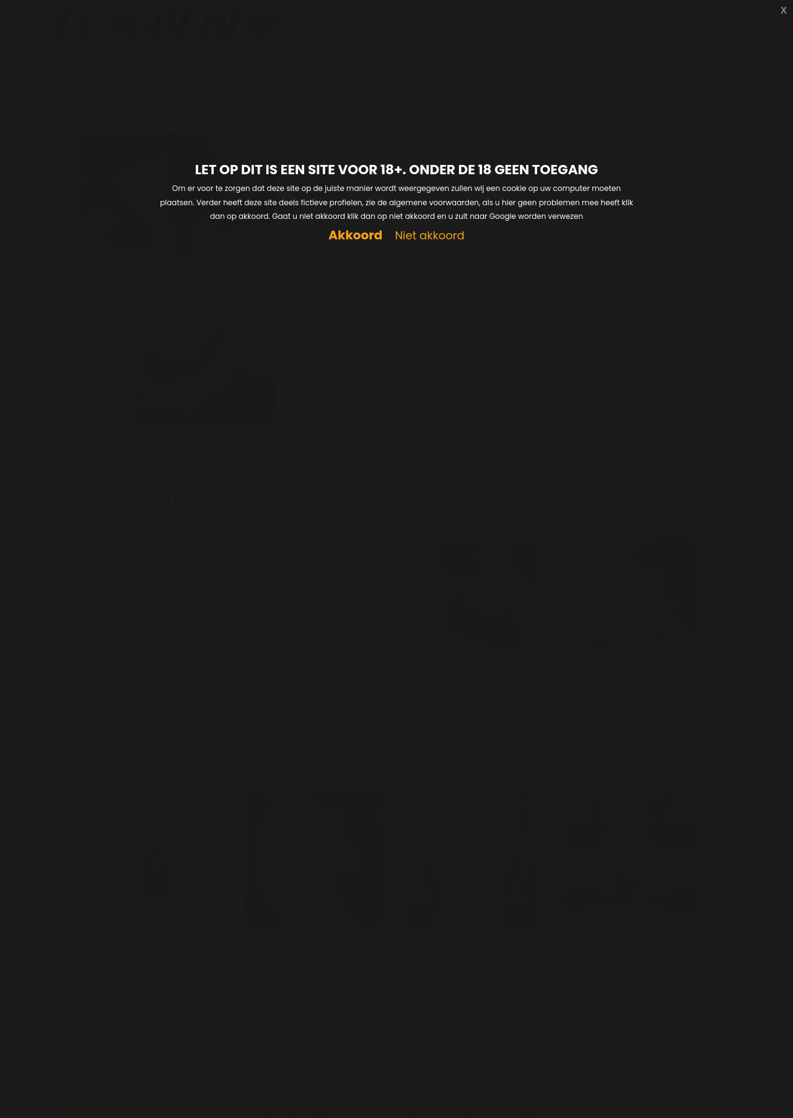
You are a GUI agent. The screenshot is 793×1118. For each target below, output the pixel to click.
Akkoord (355, 235)
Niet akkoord (429, 236)
